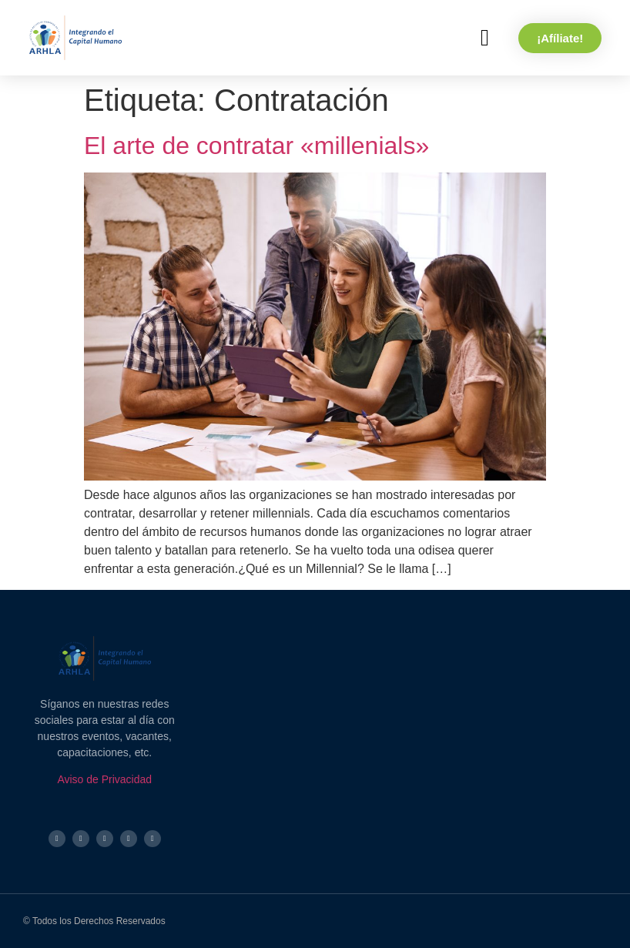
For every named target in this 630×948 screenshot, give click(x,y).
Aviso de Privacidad (104, 779)
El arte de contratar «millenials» (256, 145)
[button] (484, 38)
